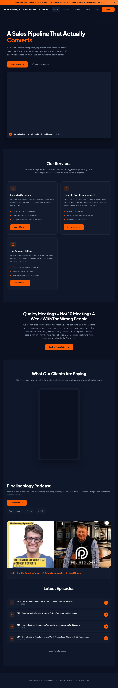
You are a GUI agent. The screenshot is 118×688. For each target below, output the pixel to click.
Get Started (17, 64)
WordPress (80, 680)
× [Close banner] (114, 2)
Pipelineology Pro (50, 680)
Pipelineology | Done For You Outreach (26, 9)
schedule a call (75, 2)
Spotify (29, 513)
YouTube (41, 513)
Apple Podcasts (15, 513)
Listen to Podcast (41, 64)
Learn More (20, 229)
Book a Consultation (59, 349)
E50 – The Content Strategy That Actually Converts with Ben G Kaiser (46, 575)
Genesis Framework (66, 680)
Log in (87, 680)
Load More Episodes (59, 653)
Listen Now (17, 505)
